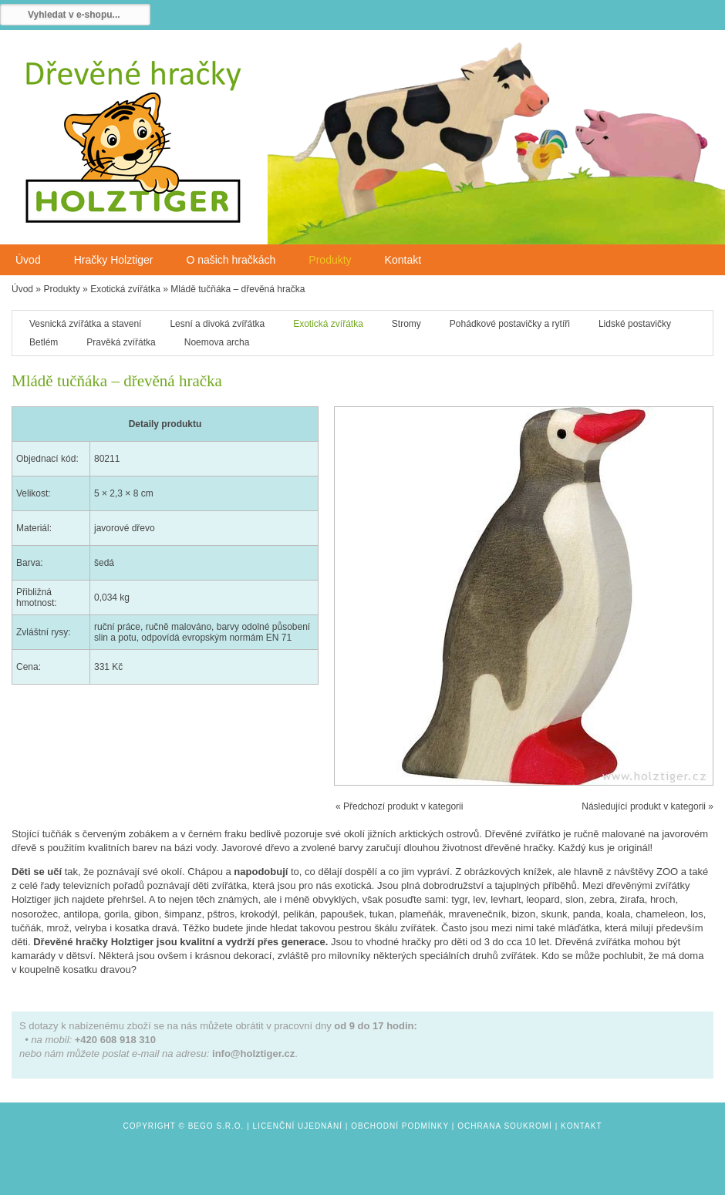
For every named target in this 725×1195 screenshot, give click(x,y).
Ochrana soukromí (504, 1126)
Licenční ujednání (297, 1126)
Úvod (28, 260)
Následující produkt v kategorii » (647, 806)
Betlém (43, 342)
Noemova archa (217, 342)
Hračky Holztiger (113, 260)
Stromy (406, 323)
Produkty (330, 260)
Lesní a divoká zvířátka (217, 323)
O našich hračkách (230, 260)
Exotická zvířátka (125, 289)
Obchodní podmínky (400, 1126)
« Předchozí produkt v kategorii (399, 806)
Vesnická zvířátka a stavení (85, 323)
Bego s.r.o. (216, 1126)
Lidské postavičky (635, 323)
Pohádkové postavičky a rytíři (510, 323)
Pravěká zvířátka (120, 342)
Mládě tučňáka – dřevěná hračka (237, 289)
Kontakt (403, 260)
